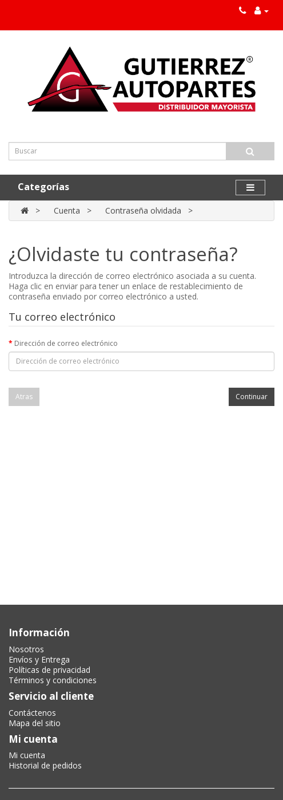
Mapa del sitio (35, 723)
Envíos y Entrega (39, 659)
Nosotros (26, 649)
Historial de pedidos (45, 765)
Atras (24, 396)
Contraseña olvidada (143, 210)
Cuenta (67, 210)
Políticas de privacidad (49, 669)
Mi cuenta (27, 755)
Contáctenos (32, 712)
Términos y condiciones (53, 680)
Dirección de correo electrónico (66, 343)
